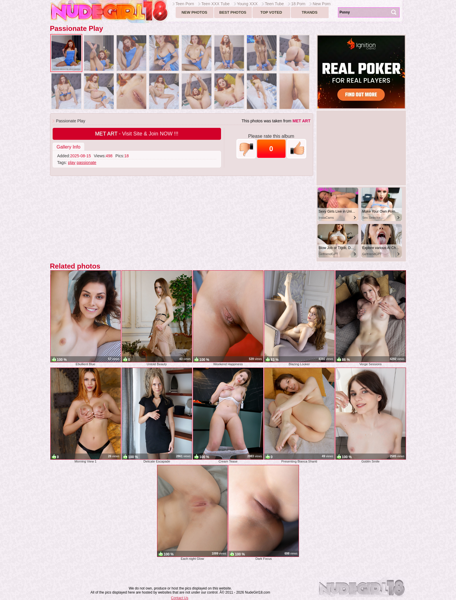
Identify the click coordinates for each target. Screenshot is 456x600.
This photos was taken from (276, 121)
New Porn (321, 3)
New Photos (194, 12)
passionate (86, 162)
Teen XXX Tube (215, 3)
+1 (296, 148)
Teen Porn (185, 3)
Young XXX (247, 3)
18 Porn (298, 3)
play (72, 162)
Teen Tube (274, 3)
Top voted (271, 12)
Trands (309, 12)
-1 (246, 148)
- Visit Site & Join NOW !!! (137, 134)
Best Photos (232, 12)
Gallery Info (69, 146)
